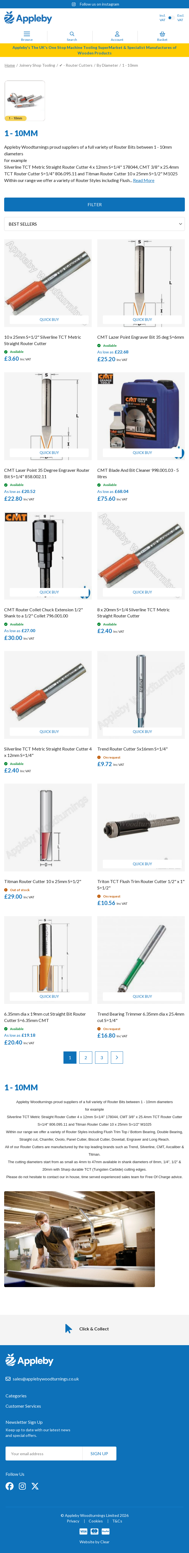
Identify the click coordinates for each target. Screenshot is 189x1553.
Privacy (73, 1521)
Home (10, 65)
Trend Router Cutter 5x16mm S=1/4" (132, 748)
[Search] (72, 34)
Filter (95, 204)
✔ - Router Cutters (76, 65)
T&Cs (117, 1521)
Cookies (96, 1521)
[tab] (94, 1398)
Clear (104, 1541)
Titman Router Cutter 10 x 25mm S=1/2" (42, 881)
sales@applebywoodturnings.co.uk (46, 1378)
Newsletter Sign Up (24, 1422)
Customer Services (23, 1406)
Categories (16, 1395)
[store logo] (28, 18)
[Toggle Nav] (27, 34)
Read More (143, 180)
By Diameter (107, 65)
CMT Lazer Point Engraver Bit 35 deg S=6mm (140, 337)
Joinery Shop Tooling (37, 65)
